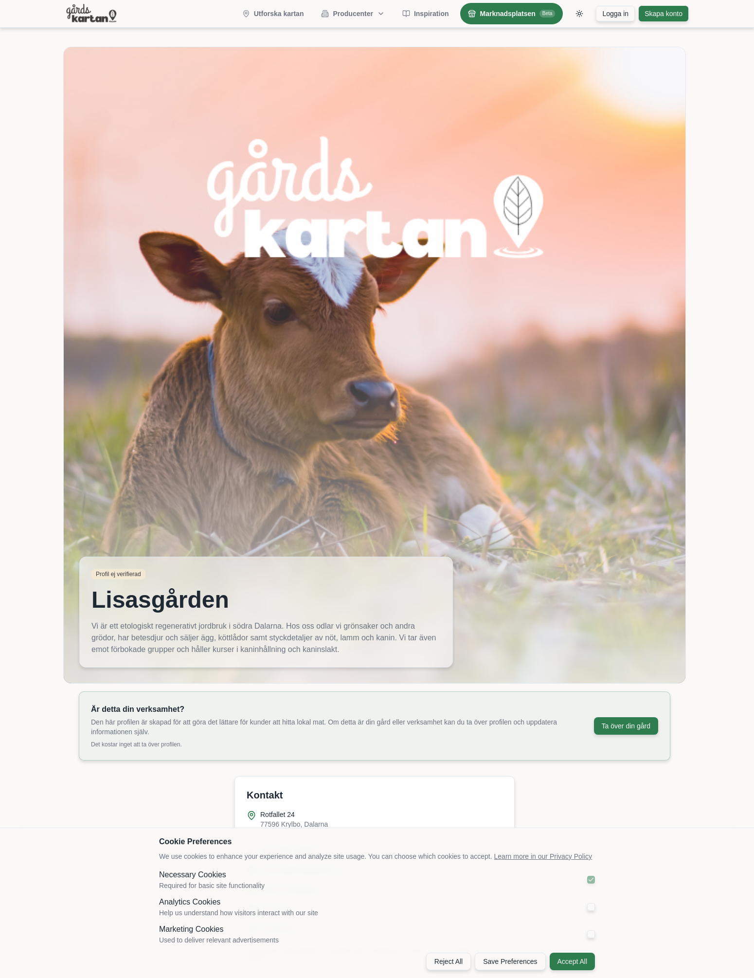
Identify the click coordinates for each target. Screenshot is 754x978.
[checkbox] (591, 880)
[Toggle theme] (579, 13)
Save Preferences (510, 961)
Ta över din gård (626, 726)
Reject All (448, 961)
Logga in (615, 14)
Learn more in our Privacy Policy (543, 856)
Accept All (572, 961)
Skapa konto (663, 14)
